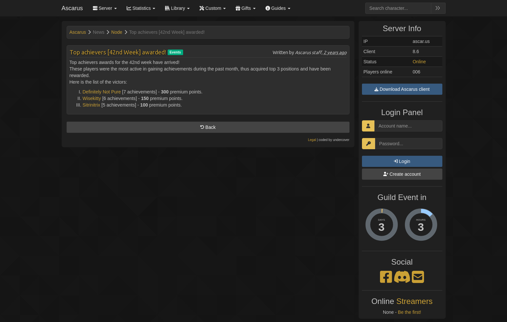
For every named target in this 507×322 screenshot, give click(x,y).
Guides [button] (277, 8)
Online (419, 61)
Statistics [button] (141, 8)
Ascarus (72, 8)
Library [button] (177, 8)
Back (208, 127)
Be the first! (409, 312)
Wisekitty (92, 98)
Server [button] (105, 8)
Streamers (414, 301)
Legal (312, 140)
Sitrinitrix (91, 105)
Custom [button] (213, 8)
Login (402, 161)
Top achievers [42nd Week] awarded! (118, 52)
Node (116, 32)
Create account (402, 174)
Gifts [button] (246, 8)
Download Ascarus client (402, 89)
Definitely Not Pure (102, 91)
